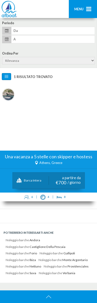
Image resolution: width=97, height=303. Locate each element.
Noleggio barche (23, 240)
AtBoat (9, 9)
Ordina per (10, 53)
